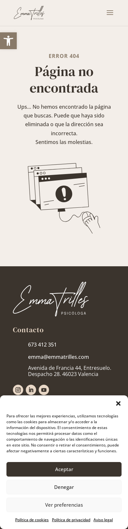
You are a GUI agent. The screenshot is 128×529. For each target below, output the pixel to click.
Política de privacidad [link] (71, 520)
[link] (8, 40)
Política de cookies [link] (32, 520)
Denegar (64, 487)
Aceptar (64, 469)
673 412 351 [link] (42, 344)
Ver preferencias (64, 504)
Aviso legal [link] (103, 520)
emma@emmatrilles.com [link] (58, 356)
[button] (118, 403)
